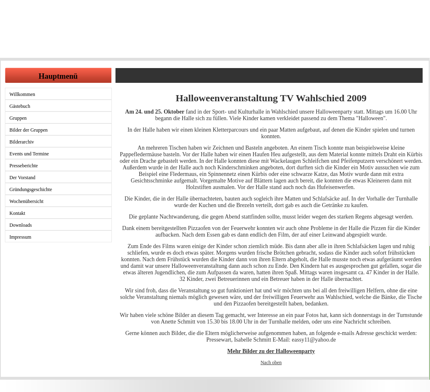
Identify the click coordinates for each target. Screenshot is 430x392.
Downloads (20, 225)
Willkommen (22, 94)
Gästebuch (19, 106)
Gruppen (18, 118)
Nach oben (271, 362)
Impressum (20, 237)
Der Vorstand (22, 177)
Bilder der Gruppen (28, 130)
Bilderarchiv (21, 142)
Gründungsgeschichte (30, 189)
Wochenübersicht (26, 201)
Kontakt (17, 213)
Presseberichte (23, 166)
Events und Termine (29, 154)
